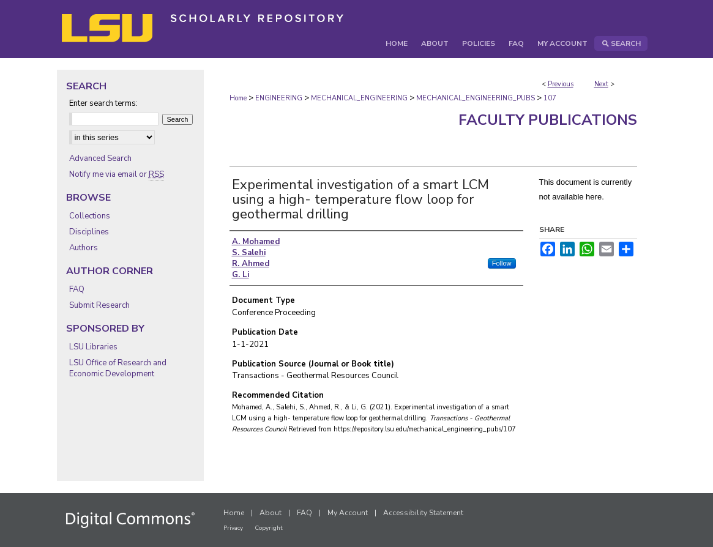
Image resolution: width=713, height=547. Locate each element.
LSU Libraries (93, 346)
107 (549, 98)
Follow (502, 263)
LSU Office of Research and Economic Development (117, 368)
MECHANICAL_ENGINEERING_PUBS (475, 98)
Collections (89, 215)
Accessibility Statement (423, 513)
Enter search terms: (103, 103)
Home (238, 98)
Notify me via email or (116, 174)
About (270, 513)
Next (601, 84)
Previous (560, 84)
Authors (83, 247)
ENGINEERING (278, 98)
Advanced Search (100, 158)
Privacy (233, 528)
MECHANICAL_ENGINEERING (359, 98)
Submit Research (99, 305)
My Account (347, 513)
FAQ (76, 289)
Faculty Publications (547, 120)
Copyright (269, 528)
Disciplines (89, 231)
